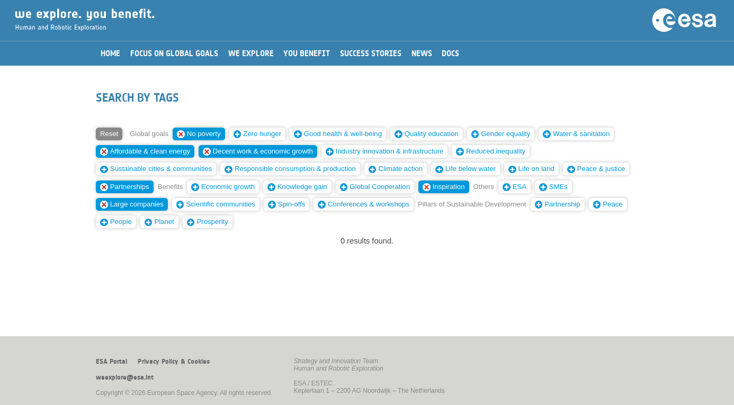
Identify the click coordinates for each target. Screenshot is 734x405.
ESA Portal (111, 361)
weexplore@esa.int (125, 377)
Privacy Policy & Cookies (174, 361)
